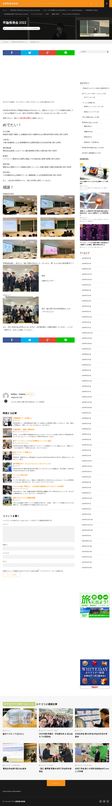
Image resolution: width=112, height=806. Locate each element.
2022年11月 (86, 466)
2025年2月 (85, 322)
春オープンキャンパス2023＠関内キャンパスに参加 (32, 441)
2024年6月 (85, 365)
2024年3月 (85, 381)
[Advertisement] (39, 80)
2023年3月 (85, 445)
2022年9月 (85, 477)
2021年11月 (86, 525)
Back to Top (56, 783)
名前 (5, 544)
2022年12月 (86, 461)
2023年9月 (85, 413)
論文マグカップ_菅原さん (22, 452)
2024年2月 (85, 386)
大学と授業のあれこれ (89, 117)
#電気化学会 (16, 765)
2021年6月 (85, 551)
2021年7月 (85, 546)
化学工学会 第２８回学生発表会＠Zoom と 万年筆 (92, 769)
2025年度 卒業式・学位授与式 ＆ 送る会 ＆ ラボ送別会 (56, 735)
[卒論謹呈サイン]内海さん (22, 418)
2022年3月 (85, 503)
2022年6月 (85, 493)
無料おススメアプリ (90, 112)
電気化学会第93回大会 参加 (14, 768)
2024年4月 (85, 375)
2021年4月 (85, 562)
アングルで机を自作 (20, 475)
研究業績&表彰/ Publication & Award (16, 14)
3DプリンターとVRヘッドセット (92, 93)
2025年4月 (85, 311)
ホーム (5, 10)
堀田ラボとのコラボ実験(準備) (24, 498)
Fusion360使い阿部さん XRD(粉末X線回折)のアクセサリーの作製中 (38, 486)
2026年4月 (85, 258)
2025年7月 (85, 295)
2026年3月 (85, 263)
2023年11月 (86, 402)
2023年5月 (85, 434)
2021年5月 (85, 557)
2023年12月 (86, 397)
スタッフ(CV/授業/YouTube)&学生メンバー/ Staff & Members (63, 10)
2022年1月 (85, 514)
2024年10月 (86, 343)
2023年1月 (85, 455)
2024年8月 (85, 354)
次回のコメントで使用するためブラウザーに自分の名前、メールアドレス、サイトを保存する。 (33, 571)
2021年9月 (85, 535)
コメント (6, 524)
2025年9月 (85, 285)
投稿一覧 (29, 394)
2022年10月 (86, 471)
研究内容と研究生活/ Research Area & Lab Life (25, 10)
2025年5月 (85, 306)
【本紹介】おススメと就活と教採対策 (94, 88)
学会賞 (51, 765)
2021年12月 (86, 519)
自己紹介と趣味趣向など (90, 153)
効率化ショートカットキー (92, 106)
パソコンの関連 (87, 102)
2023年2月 (85, 450)
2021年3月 (85, 567)
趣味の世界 (55, 14)
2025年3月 (85, 317)
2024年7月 (85, 359)
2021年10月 (86, 530)
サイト (5, 561)
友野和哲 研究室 (20, 801)
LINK (47, 14)
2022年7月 (85, 487)
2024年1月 (85, 391)
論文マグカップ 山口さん (13, 734)
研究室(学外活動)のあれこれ (22, 28)
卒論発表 (35, 28)
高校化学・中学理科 (90, 142)
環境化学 (87, 137)
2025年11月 (86, 274)
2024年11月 (86, 338)
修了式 (51, 730)
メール (6, 553)
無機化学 (87, 131)
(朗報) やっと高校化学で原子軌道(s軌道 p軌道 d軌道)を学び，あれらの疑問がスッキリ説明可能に (94, 213)
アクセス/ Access (36, 14)
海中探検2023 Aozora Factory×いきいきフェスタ (32, 464)
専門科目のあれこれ (88, 122)
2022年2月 (85, 509)
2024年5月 (85, 370)
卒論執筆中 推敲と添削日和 (23, 429)
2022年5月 (85, 498)
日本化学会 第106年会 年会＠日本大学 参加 (91, 735)
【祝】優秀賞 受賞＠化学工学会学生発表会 (55, 769)
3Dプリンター (88, 97)
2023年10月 (86, 407)
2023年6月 (85, 429)
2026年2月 (85, 269)
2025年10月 (86, 279)
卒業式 (56, 730)
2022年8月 (85, 482)
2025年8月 (85, 290)
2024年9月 (85, 349)
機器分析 (87, 126)
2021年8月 (85, 541)
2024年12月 (86, 333)
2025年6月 (85, 301)
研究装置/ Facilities (92, 10)
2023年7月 (85, 423)
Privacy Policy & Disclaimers (71, 14)
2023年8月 (85, 418)
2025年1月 (85, 327)
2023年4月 (85, 439)
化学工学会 (88, 765)
